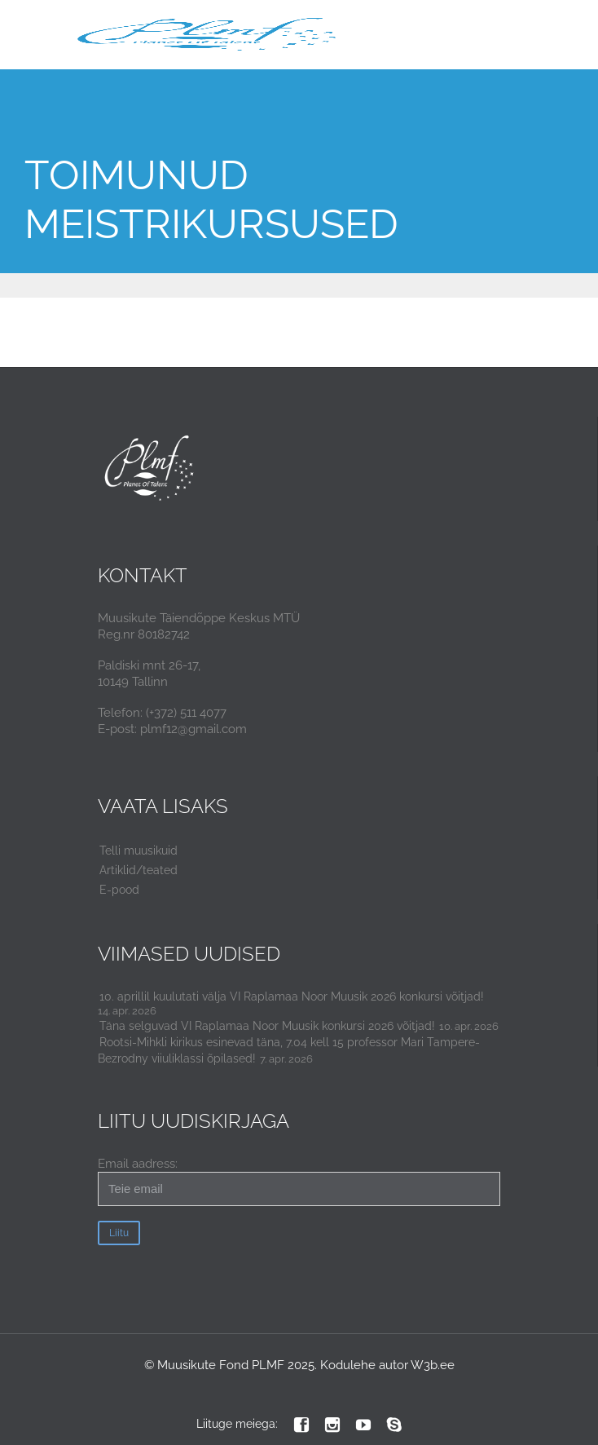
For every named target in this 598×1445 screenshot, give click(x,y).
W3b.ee (433, 1365)
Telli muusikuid (138, 850)
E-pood (119, 889)
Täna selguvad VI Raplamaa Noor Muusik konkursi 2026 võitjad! (267, 1025)
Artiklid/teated (138, 870)
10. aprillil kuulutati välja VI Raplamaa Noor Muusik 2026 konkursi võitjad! (291, 996)
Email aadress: (299, 1181)
